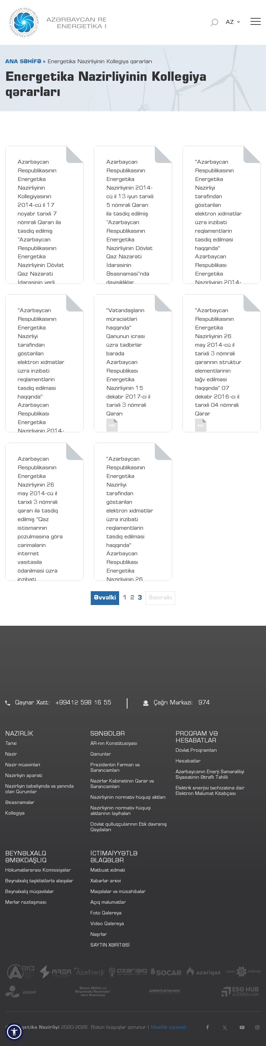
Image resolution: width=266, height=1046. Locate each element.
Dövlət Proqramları (196, 751)
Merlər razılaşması (25, 903)
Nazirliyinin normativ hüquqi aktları (128, 798)
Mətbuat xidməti (107, 871)
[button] (14, 1032)
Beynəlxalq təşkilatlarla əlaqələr (39, 881)
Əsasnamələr (19, 803)
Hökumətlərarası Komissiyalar (38, 871)
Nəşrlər (98, 935)
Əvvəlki (105, 598)
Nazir (11, 754)
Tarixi (11, 744)
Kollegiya (15, 814)
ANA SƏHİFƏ (23, 62)
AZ (230, 22)
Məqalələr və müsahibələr (117, 892)
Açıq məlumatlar (108, 903)
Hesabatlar (188, 761)
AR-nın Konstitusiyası (113, 744)
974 (204, 703)
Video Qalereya (107, 924)
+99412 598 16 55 (83, 703)
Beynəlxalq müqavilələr (29, 892)
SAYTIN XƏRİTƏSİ (110, 945)
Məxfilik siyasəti (168, 1027)
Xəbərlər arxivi (105, 881)
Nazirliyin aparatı (23, 776)
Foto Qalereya (106, 913)
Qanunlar (100, 754)
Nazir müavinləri (22, 765)
